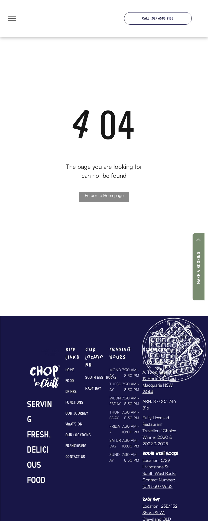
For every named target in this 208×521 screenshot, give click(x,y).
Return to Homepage (104, 195)
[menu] (12, 18)
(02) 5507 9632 (157, 486)
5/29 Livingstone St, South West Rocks (159, 467)
